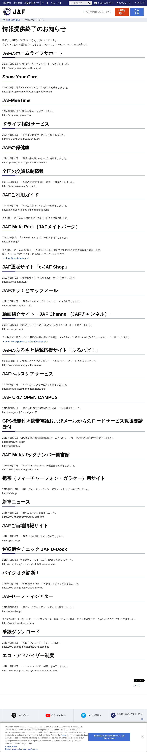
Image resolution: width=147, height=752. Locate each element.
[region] (73, 737)
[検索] (90, 3)
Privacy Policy (11, 746)
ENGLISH (141, 3)
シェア (137, 685)
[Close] (142, 737)
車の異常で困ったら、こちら (98, 12)
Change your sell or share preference (21, 749)
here (64, 735)
